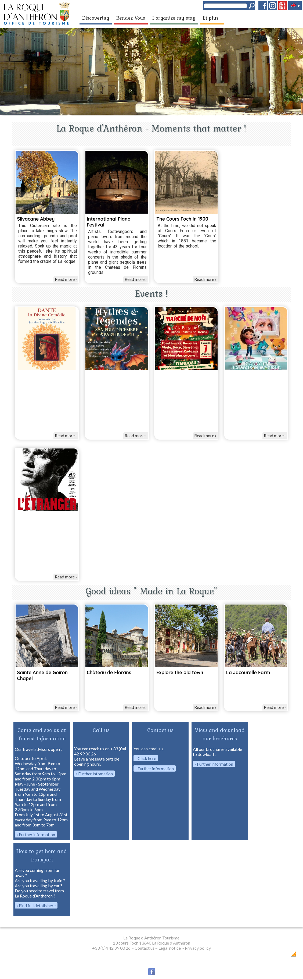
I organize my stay (174, 18)
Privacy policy (198, 947)
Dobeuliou (263, 955)
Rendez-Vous (130, 18)
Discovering (95, 18)
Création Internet (283, 955)
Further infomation (95, 773)
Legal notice (169, 947)
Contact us (144, 947)
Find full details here (37, 905)
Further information (37, 834)
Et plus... (212, 18)
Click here (147, 758)
